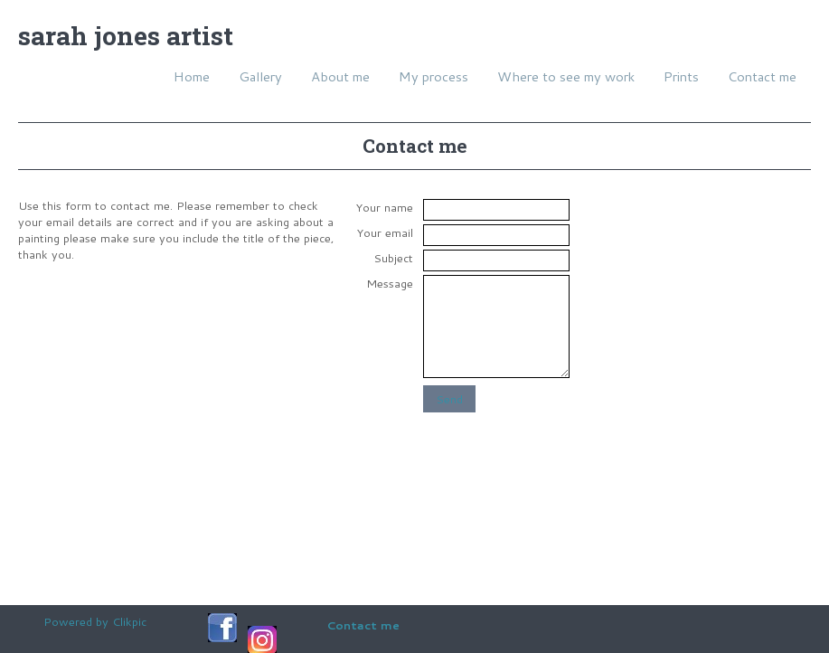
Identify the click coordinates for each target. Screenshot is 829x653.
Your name (384, 207)
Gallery (260, 76)
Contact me (762, 76)
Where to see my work (566, 76)
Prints (681, 76)
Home (192, 76)
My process (433, 76)
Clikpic (129, 621)
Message (389, 283)
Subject (393, 258)
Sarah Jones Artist (125, 35)
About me (340, 76)
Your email (384, 232)
